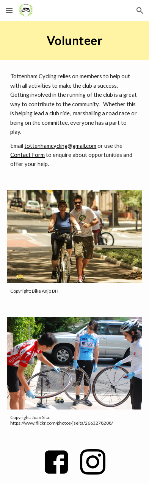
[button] (9, 10)
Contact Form (27, 155)
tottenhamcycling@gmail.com (60, 146)
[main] (74, 40)
